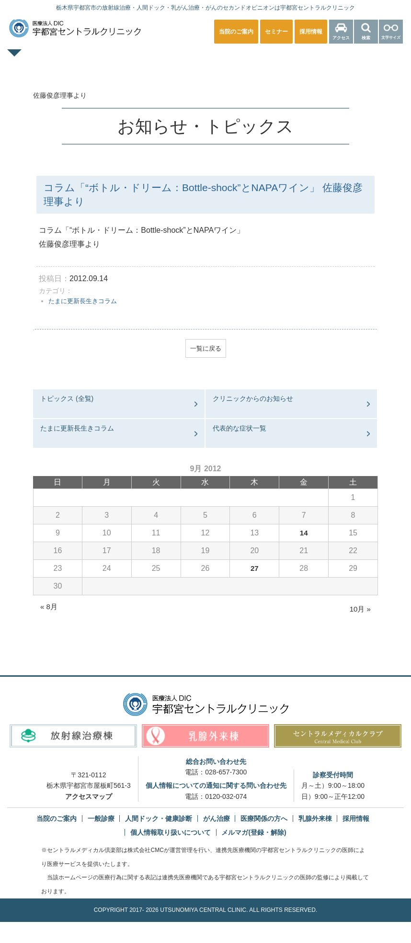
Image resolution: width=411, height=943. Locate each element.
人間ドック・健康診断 (167, 59)
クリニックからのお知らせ (253, 400)
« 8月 (49, 608)
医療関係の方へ (371, 59)
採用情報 (355, 820)
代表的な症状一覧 (239, 429)
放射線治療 (302, 59)
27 (254, 570)
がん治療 (216, 820)
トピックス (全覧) (66, 400)
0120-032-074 (226, 798)
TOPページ (33, 59)
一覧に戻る (205, 349)
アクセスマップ (88, 798)
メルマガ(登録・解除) (253, 834)
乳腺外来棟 (315, 820)
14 (303, 534)
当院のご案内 (56, 820)
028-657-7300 (226, 773)
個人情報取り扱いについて (170, 834)
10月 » (359, 610)
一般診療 (92, 59)
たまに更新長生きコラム (85, 301)
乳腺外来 (243, 59)
